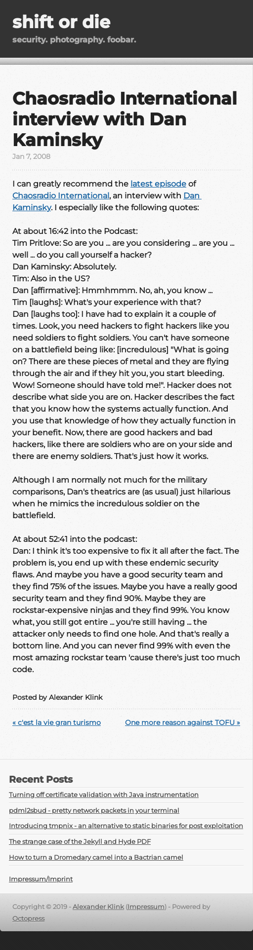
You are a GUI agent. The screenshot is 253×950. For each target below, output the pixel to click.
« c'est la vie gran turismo (56, 722)
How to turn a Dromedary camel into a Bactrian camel (96, 857)
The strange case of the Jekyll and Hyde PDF (80, 841)
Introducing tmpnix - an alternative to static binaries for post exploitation (126, 826)
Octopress (28, 918)
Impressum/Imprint (41, 879)
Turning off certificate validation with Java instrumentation (104, 794)
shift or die (61, 22)
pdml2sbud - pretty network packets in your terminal (94, 810)
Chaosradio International (60, 195)
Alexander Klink (98, 907)
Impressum (146, 907)
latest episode (158, 184)
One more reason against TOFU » (182, 722)
